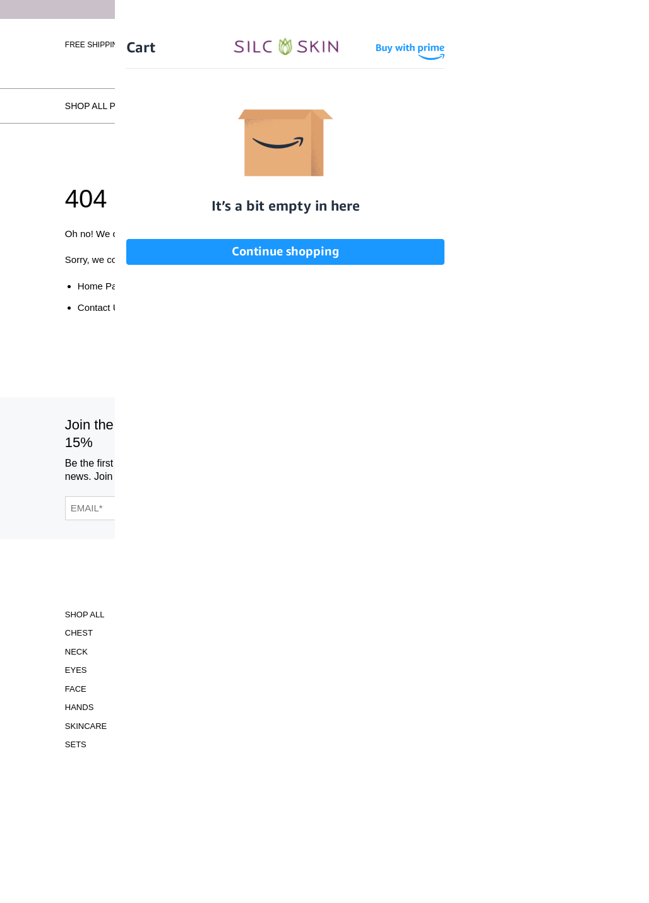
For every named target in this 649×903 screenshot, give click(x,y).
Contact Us (101, 307)
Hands (79, 707)
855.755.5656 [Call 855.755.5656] (348, 713)
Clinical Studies (248, 633)
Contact (231, 757)
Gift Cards (148, 633)
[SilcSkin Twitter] (505, 447)
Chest (79, 633)
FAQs (572, 106)
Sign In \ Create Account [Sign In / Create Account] (496, 44)
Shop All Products (112, 106)
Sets (75, 744)
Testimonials (440, 106)
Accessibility (242, 614)
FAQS (134, 757)
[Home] (324, 43)
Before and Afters (343, 106)
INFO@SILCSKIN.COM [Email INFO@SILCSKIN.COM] (347, 725)
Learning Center (250, 670)
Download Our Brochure (347, 623)
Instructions (242, 651)
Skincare (86, 726)
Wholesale (560, 63)
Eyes (76, 670)
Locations (517, 106)
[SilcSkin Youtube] (440, 447)
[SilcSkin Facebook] (410, 447)
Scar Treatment (160, 614)
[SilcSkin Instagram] (382, 447)
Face (75, 689)
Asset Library (243, 689)
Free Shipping (94, 44)
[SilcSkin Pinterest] (473, 447)
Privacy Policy (245, 707)
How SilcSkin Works (227, 106)
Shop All (85, 614)
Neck (76, 651)
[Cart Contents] (574, 44)
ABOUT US (144, 651)
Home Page (103, 286)
